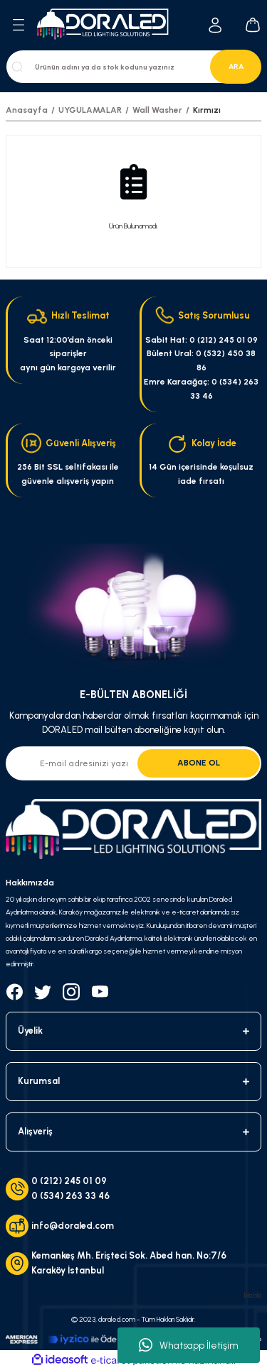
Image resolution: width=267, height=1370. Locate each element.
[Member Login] (215, 25)
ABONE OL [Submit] (198, 763)
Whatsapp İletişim (189, 1345)
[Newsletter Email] (133, 763)
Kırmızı (207, 110)
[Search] (133, 67)
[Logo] (107, 25)
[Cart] (252, 25)
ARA (236, 66)
